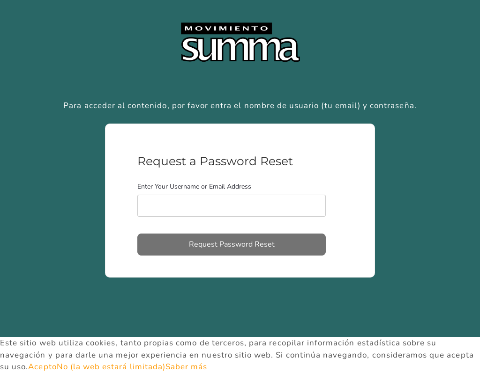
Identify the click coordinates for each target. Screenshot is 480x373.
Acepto (42, 366)
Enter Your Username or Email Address (194, 186)
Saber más (186, 366)
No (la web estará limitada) (111, 366)
